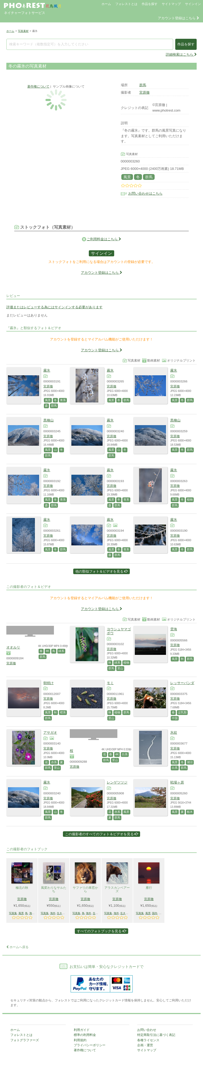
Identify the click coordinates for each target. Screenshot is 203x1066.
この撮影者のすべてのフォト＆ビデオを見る (101, 834)
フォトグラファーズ (24, 1040)
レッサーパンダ (182, 683)
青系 (63, 400)
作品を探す (150, 4)
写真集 (13, 913)
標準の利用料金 (85, 1035)
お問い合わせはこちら (145, 193)
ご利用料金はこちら (104, 239)
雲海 (173, 629)
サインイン (193, 4)
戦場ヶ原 (177, 782)
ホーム (106, 4)
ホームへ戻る (17, 947)
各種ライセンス (148, 1040)
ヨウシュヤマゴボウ (119, 631)
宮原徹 (144, 92)
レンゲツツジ (117, 782)
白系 (125, 754)
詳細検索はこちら (181, 54)
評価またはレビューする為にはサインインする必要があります (54, 307)
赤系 (54, 762)
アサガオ (50, 732)
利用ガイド (82, 1030)
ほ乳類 (182, 712)
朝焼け (48, 683)
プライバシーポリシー (89, 1045)
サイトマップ (171, 4)
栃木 (190, 811)
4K (47, 650)
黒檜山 (48, 420)
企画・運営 (145, 1045)
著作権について (38, 86)
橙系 (63, 712)
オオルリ (13, 647)
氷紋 (173, 732)
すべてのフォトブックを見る (101, 931)
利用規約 (80, 1040)
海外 (32, 913)
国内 (154, 913)
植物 (190, 499)
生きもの (62, 913)
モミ (110, 683)
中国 (175, 718)
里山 (120, 668)
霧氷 (46, 370)
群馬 (142, 85)
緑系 (61, 650)
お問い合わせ (146, 1030)
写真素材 (23, 31)
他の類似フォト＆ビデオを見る (101, 571)
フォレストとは (126, 4)
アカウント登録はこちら (178, 18)
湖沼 (190, 762)
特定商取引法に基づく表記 (156, 1035)
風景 (127, 177)
